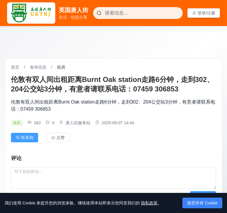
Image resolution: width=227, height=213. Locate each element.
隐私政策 (149, 203)
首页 (15, 67)
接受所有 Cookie (202, 203)
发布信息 (38, 67)
